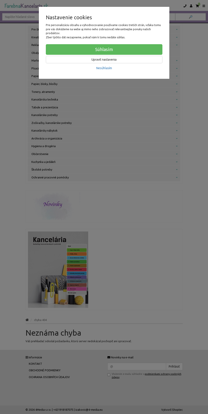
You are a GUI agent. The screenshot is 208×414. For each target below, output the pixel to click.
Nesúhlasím (104, 68)
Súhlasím (104, 49)
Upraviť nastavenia (104, 59)
